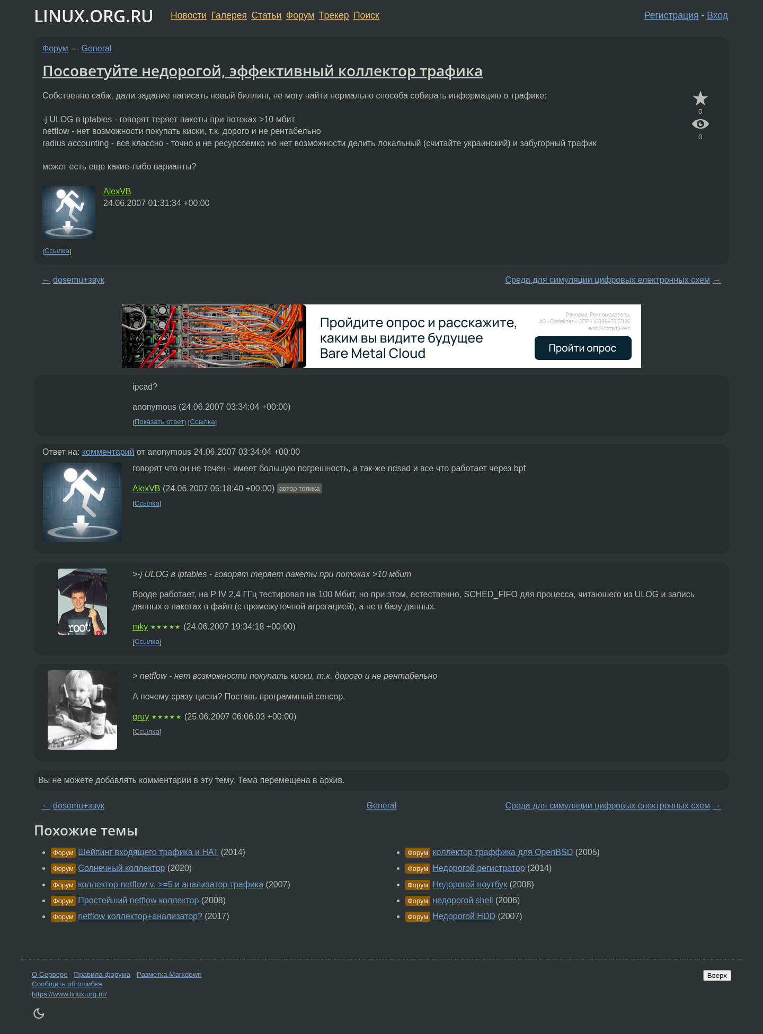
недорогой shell (462, 900)
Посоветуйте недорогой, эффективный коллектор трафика (262, 70)
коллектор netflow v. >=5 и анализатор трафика (170, 884)
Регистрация (671, 15)
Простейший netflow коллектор (138, 900)
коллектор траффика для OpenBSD (502, 852)
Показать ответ (159, 422)
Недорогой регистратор (478, 868)
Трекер (334, 15)
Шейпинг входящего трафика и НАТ (148, 852)
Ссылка (57, 251)
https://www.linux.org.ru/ (69, 994)
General (97, 48)
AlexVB (117, 191)
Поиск (366, 15)
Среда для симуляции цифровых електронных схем (607, 279)
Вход (717, 15)
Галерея (229, 15)
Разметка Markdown (169, 974)
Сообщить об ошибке (67, 984)
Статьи (266, 15)
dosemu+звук (78, 279)
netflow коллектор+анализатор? (140, 916)
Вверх (717, 975)
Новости (189, 15)
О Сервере (50, 974)
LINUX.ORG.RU (94, 15)
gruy (140, 716)
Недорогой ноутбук (469, 884)
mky (140, 626)
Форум (300, 15)
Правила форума (102, 974)
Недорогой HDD (463, 916)
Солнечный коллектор (121, 868)
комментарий (108, 451)
